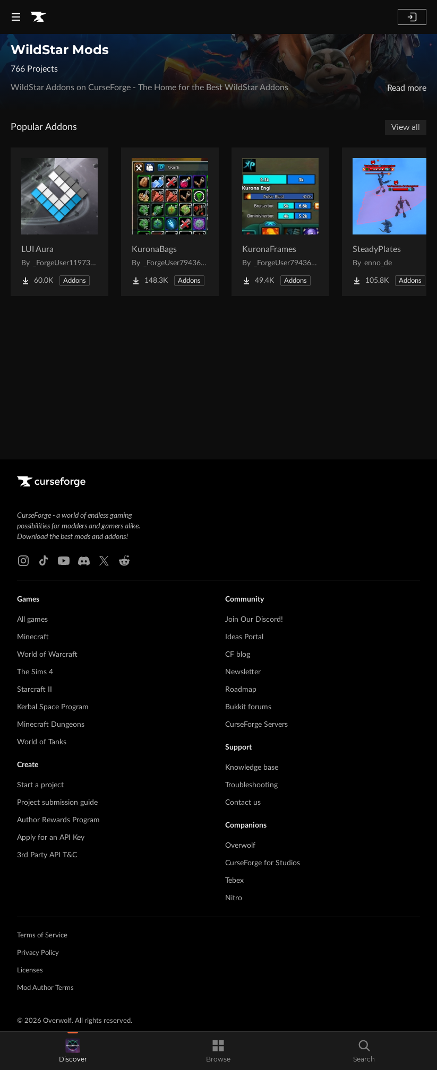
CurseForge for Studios (262, 863)
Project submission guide (57, 802)
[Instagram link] (23, 560)
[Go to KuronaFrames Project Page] (280, 221)
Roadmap (240, 689)
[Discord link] (84, 560)
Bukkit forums (248, 707)
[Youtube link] (63, 560)
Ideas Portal (244, 637)
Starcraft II (34, 689)
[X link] (104, 560)
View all (405, 127)
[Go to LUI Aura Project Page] (59, 221)
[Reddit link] (124, 560)
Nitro (233, 898)
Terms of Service (42, 935)
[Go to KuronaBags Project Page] (170, 221)
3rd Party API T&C (47, 855)
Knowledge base (251, 767)
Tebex (234, 880)
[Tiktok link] (43, 560)
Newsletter (243, 672)
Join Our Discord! (254, 619)
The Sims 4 (35, 672)
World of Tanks (41, 742)
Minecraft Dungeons (50, 724)
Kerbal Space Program (53, 707)
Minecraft (33, 637)
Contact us (243, 802)
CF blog (237, 654)
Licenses (30, 970)
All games (32, 619)
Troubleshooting (251, 785)
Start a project (40, 785)
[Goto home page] (38, 16)
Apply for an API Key (50, 837)
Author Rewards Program (58, 820)
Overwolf (240, 845)
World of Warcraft (47, 654)
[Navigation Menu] (16, 17)
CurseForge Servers (256, 724)
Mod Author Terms (45, 988)
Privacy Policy (38, 953)
